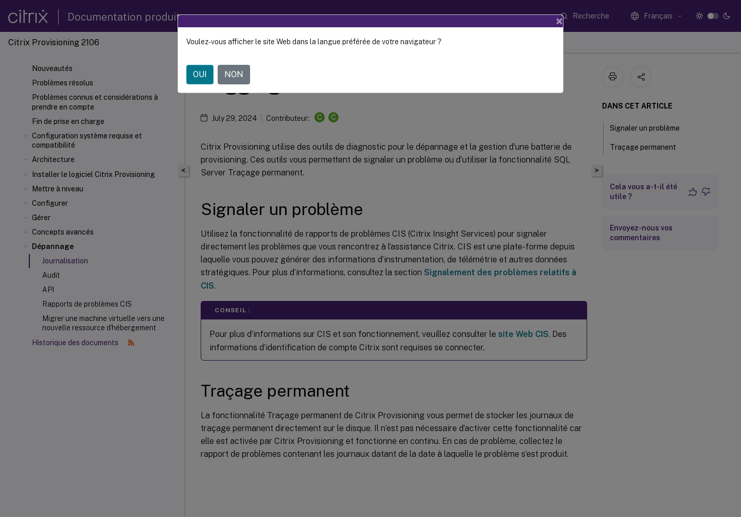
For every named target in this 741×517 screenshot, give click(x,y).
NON (233, 74)
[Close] (559, 21)
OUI (200, 74)
